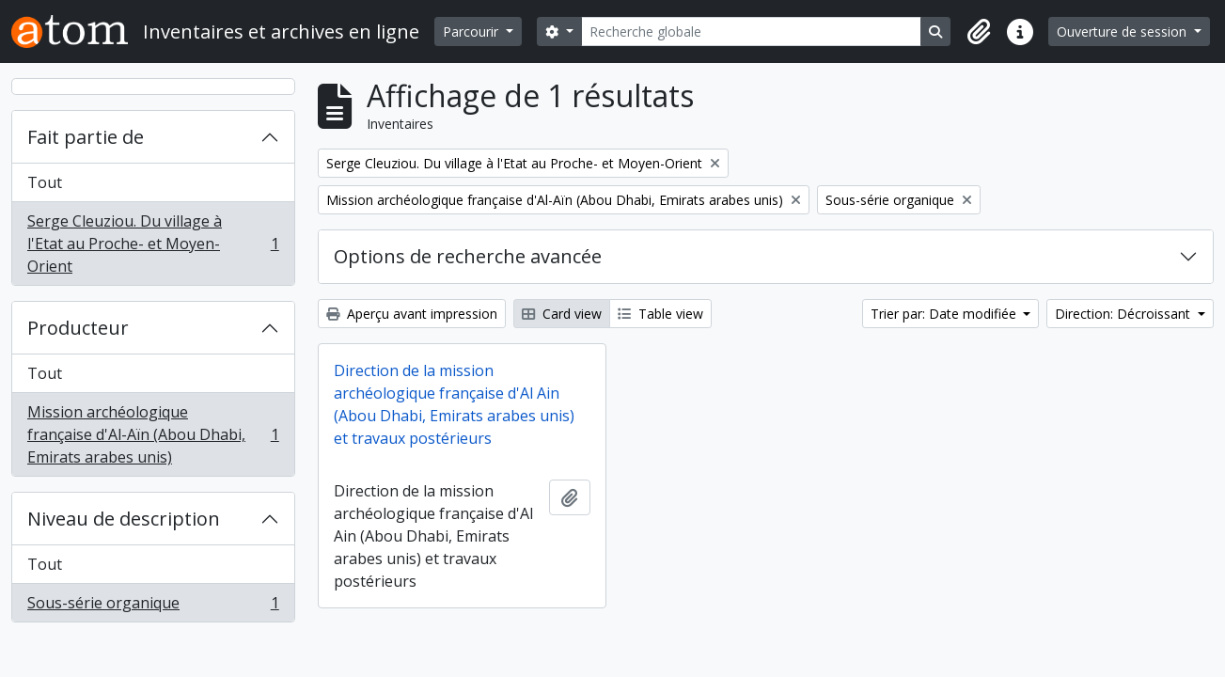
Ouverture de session (1123, 31)
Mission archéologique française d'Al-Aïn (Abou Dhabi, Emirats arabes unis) (152, 434)
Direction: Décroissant (1124, 314)
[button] (978, 32)
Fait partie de (85, 137)
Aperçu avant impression (411, 314)
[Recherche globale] (751, 31)
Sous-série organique (152, 606)
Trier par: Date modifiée (945, 314)
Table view (660, 314)
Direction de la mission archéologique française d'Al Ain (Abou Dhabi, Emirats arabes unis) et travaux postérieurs (454, 404)
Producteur (78, 327)
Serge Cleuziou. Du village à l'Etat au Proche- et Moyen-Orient (152, 243)
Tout (44, 182)
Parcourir (472, 31)
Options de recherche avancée (468, 256)
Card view (562, 314)
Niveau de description (123, 518)
